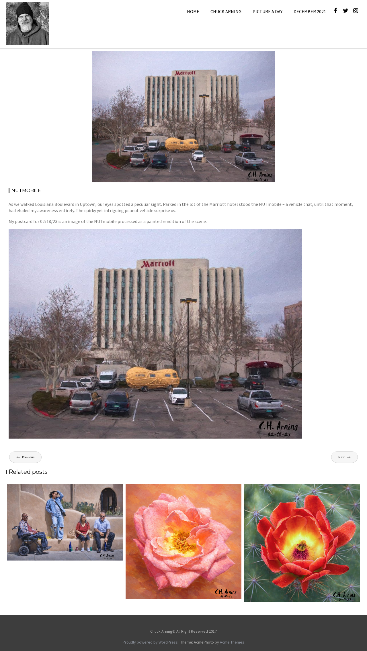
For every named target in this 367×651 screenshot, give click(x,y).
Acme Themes (232, 642)
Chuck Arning (225, 11)
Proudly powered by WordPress (150, 642)
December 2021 (310, 11)
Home (193, 11)
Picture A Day (267, 11)
